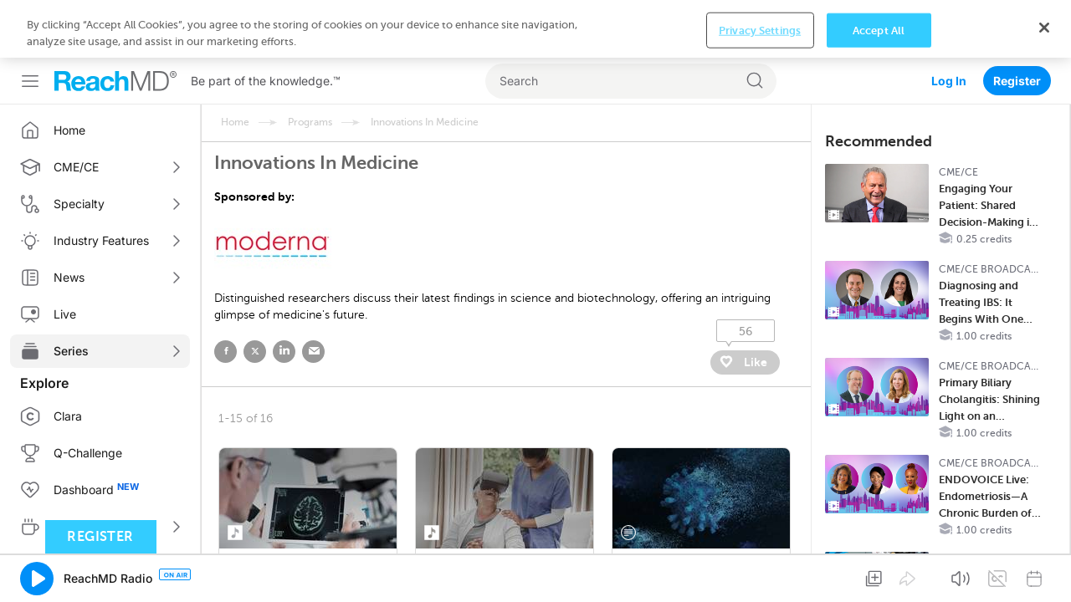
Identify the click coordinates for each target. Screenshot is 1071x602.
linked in (284, 294)
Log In (948, 23)
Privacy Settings (760, 575)
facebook (225, 294)
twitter (254, 294)
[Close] (1044, 572)
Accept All (878, 575)
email (313, 294)
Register (1017, 23)
